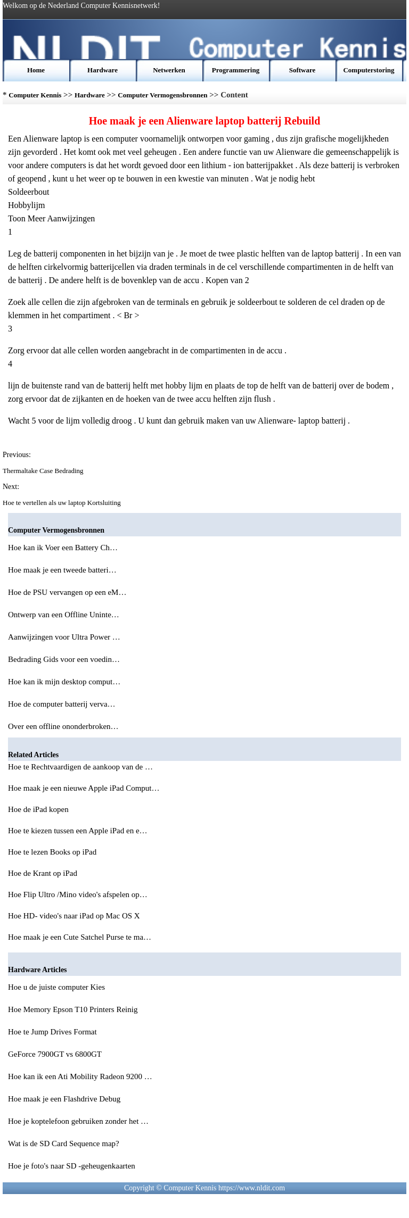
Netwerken (169, 70)
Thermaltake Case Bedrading (44, 471)
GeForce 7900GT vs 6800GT (55, 1054)
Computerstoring (368, 70)
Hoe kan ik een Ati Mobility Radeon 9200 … (80, 1076)
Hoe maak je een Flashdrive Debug (65, 1099)
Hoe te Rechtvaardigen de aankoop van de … (80, 767)
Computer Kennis (35, 95)
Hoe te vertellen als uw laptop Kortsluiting (62, 503)
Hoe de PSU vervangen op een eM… (67, 592)
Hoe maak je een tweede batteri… (62, 570)
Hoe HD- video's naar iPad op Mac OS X (75, 916)
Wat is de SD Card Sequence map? (64, 1143)
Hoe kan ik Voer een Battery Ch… (63, 547)
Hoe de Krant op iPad (43, 873)
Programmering (235, 70)
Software (302, 70)
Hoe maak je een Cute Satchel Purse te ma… (79, 937)
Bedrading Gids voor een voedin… (64, 659)
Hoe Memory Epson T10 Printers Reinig (74, 1009)
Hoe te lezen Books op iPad (53, 852)
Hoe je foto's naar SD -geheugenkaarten (72, 1166)
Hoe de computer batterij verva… (62, 704)
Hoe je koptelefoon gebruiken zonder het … (78, 1121)
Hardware (102, 70)
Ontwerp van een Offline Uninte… (63, 614)
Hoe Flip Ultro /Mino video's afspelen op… (78, 894)
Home (36, 70)
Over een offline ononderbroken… (63, 726)
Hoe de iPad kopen (39, 809)
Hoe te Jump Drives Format (53, 1032)
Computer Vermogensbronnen (162, 95)
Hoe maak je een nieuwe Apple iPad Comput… (84, 788)
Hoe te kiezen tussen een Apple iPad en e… (78, 830)
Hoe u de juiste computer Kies (57, 987)
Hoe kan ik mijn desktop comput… (64, 681)
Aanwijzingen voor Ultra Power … (64, 637)
